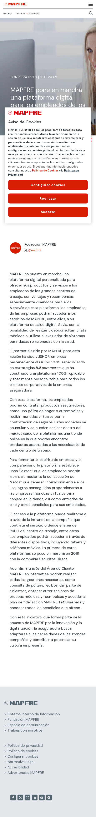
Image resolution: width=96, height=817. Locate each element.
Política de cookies (22, 751)
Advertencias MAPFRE (25, 772)
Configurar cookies (22, 756)
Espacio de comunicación (28, 725)
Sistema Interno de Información (33, 714)
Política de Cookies (45, 170)
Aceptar (48, 211)
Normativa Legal (20, 761)
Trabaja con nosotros (24, 730)
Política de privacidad (25, 745)
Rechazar (48, 198)
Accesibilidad (18, 767)
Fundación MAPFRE (23, 719)
